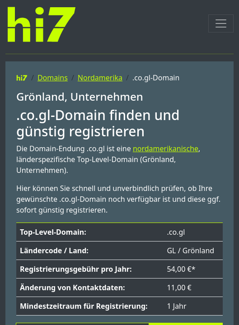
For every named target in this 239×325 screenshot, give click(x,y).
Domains (52, 78)
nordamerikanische (165, 148)
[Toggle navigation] (221, 23)
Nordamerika (100, 78)
